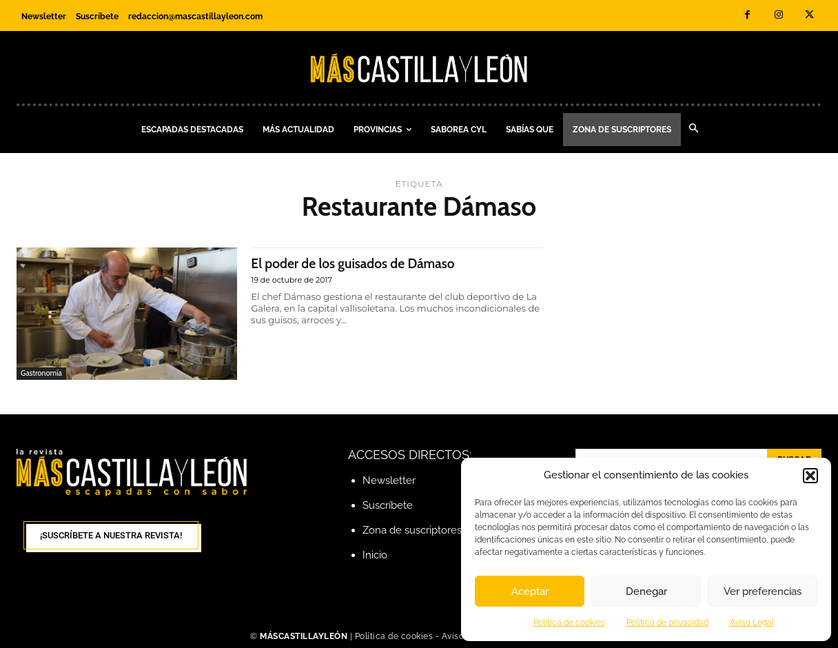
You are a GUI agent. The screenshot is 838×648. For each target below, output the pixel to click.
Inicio (374, 555)
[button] (810, 476)
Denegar (646, 591)
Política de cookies (569, 622)
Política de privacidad (667, 622)
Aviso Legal (752, 622)
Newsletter (389, 480)
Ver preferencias (762, 591)
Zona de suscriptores (412, 530)
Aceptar (530, 591)
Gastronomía (41, 373)
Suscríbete (387, 505)
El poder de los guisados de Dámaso (362, 263)
